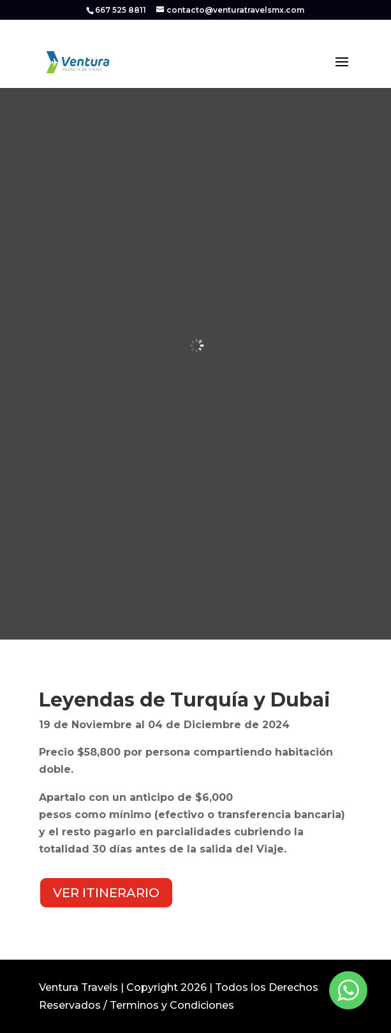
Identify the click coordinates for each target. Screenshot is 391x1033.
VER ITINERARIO (106, 892)
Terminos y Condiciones (172, 1005)
